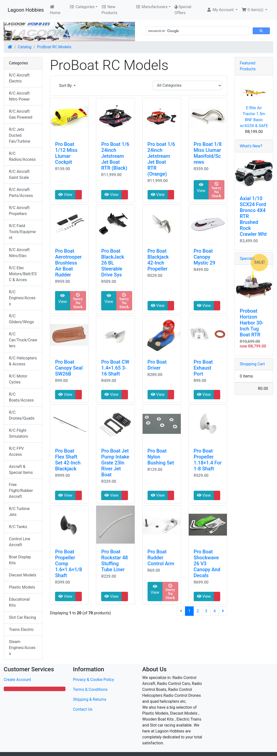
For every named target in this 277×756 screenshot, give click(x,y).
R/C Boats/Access (21, 397)
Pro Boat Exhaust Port (203, 368)
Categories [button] (81, 6)
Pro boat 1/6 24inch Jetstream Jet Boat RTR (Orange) (161, 159)
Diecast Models (22, 575)
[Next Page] (223, 611)
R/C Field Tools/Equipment (22, 231)
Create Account (17, 679)
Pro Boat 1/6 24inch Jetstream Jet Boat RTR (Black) (115, 156)
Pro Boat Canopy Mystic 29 (204, 257)
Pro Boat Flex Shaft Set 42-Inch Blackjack (67, 460)
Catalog (24, 47)
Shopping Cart (252, 364)
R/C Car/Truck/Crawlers (23, 340)
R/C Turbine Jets (19, 511)
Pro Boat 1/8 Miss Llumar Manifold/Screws (208, 153)
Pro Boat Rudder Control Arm (161, 558)
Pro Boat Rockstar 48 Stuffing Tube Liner (114, 560)
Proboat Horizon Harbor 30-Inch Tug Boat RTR (252, 323)
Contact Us (82, 709)
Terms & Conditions (90, 689)
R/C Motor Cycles (18, 379)
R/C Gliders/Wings (21, 319)
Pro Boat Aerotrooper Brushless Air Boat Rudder (68, 263)
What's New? (251, 146)
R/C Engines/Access (22, 298)
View (65, 194)
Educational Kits (19, 602)
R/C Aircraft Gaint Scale (19, 174)
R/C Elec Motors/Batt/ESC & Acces (23, 274)
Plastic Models (22, 587)
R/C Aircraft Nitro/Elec (19, 252)
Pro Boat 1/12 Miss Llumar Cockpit (66, 153)
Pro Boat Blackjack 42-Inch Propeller (158, 260)
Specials (247, 258)
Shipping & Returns (89, 699)
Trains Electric (21, 629)
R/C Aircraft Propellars (19, 210)
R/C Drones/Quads (21, 415)
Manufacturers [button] (151, 6)
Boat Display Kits (20, 560)
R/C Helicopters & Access (23, 361)
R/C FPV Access (16, 451)
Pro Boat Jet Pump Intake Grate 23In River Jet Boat (115, 463)
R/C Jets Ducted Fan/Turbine (19, 135)
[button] (222, 10)
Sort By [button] (66, 85)
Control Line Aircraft (19, 542)
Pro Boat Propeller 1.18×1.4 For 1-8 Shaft (208, 460)
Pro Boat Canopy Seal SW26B (69, 368)
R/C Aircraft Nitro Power (19, 96)
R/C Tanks (18, 526)
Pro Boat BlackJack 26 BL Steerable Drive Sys (112, 263)
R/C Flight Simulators (18, 433)
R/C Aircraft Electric (19, 78)
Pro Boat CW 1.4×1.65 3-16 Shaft (115, 368)
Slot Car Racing (22, 617)
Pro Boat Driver (157, 365)
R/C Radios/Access (22, 156)
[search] (197, 31)
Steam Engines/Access (22, 647)
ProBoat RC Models (54, 47)
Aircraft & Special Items (21, 469)
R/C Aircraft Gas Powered (20, 114)
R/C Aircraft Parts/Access (21, 192)
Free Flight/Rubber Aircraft (21, 490)
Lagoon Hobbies (26, 10)
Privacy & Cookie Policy (93, 679)
